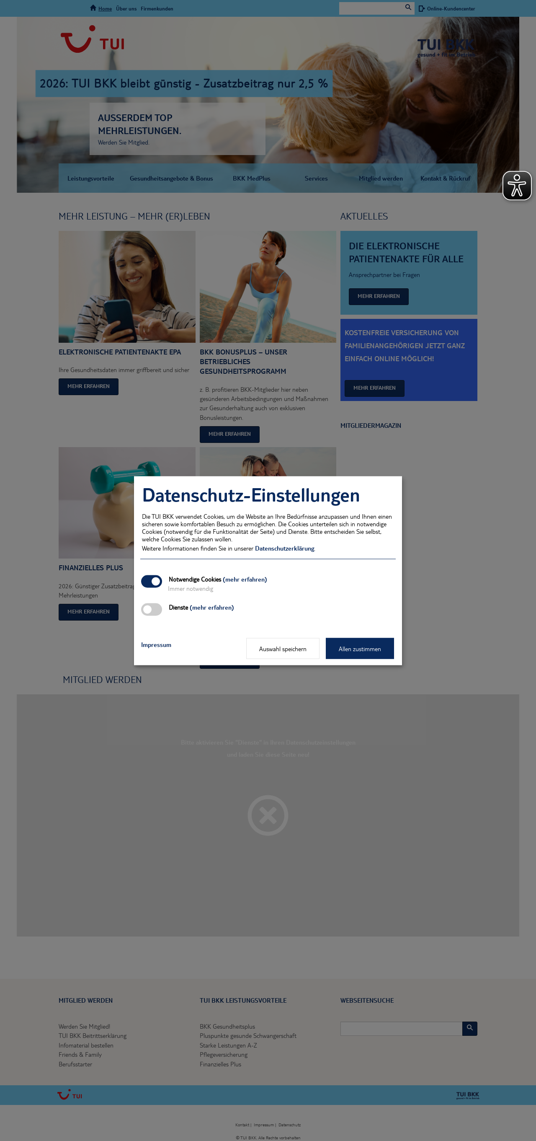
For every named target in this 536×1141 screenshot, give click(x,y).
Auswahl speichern (283, 648)
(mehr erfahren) (245, 578)
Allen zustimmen (360, 648)
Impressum (156, 644)
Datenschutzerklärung (284, 547)
